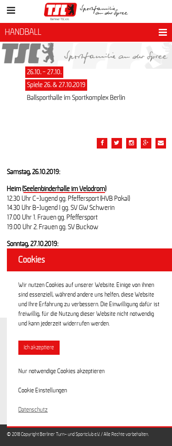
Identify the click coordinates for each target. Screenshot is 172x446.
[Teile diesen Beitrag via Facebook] (102, 143)
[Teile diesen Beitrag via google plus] (146, 143)
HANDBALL (23, 32)
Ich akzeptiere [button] (39, 348)
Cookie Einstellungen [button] (42, 390)
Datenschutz (33, 410)
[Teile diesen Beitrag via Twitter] (116, 143)
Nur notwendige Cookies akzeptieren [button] (61, 371)
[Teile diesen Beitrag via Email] (131, 143)
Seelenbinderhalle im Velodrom (64, 189)
